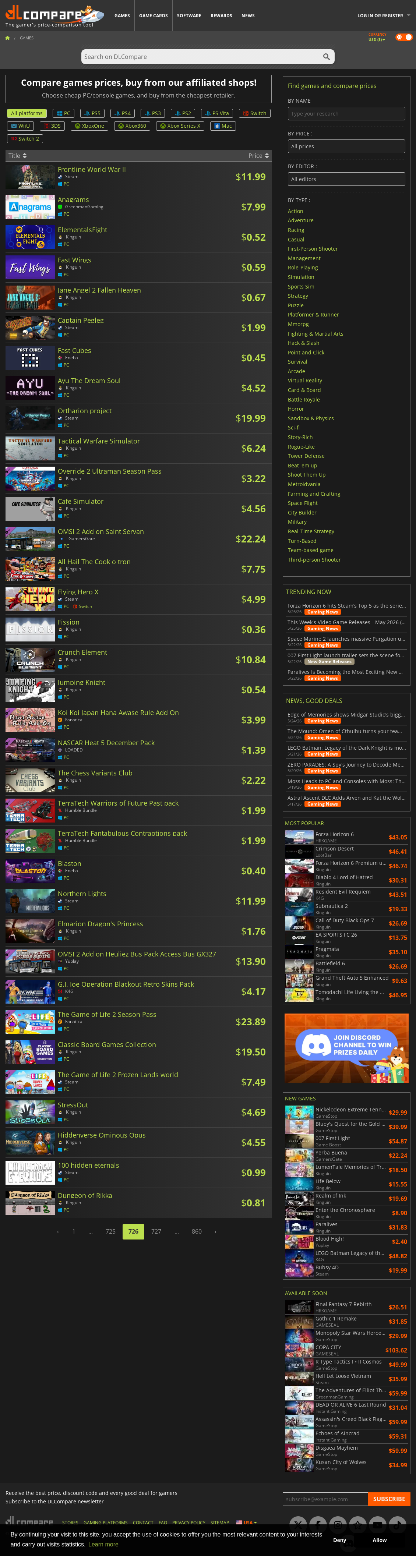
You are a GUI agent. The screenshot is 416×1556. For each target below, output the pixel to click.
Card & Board (304, 389)
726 (133, 1231)
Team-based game (311, 550)
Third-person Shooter (314, 559)
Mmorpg (298, 324)
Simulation (301, 276)
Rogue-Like (301, 446)
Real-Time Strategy (311, 531)
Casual (296, 239)
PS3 (153, 113)
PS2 (183, 113)
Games (122, 16)
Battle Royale (304, 399)
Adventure (301, 220)
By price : (346, 142)
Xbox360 (132, 125)
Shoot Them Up (307, 474)
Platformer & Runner (313, 314)
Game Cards (153, 16)
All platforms (27, 113)
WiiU (20, 125)
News (248, 16)
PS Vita (217, 113)
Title (17, 156)
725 (111, 1231)
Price (258, 156)
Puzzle (296, 304)
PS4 (122, 113)
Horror (296, 408)
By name (346, 109)
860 (197, 1231)
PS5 (92, 113)
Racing (296, 229)
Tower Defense (306, 455)
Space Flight (303, 502)
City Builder (302, 512)
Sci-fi (294, 427)
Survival (297, 361)
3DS (52, 125)
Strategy (298, 295)
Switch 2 (25, 138)
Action (295, 210)
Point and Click (306, 352)
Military (297, 521)
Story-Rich (300, 437)
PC (63, 113)
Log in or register (380, 16)
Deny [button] (339, 1540)
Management (304, 257)
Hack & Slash (304, 342)
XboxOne (89, 125)
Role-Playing (303, 267)
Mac (223, 125)
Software (189, 16)
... (90, 1231)
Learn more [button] (103, 1544)
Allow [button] (380, 1540)
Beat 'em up (302, 465)
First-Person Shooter (313, 248)
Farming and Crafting (314, 493)
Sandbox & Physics (311, 417)
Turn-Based (302, 540)
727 (156, 1231)
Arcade (296, 370)
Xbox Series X (180, 125)
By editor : (346, 174)
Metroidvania (304, 484)
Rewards (221, 16)
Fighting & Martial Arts (315, 333)
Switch (255, 113)
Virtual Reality (305, 380)
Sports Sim (301, 286)
